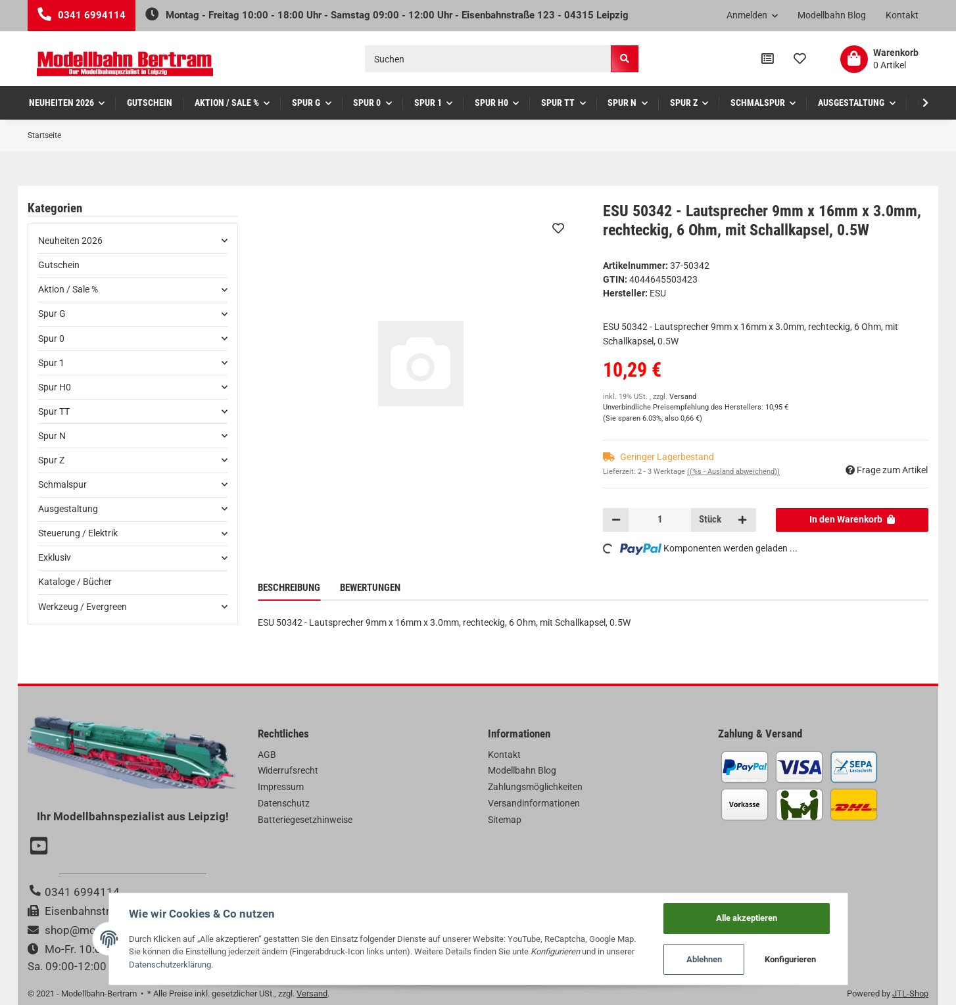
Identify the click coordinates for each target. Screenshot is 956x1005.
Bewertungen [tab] (370, 588)
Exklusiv (54, 557)
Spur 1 (51, 363)
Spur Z (51, 460)
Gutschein (59, 265)
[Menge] (660, 520)
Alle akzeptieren (746, 918)
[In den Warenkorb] (852, 520)
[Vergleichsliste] (768, 59)
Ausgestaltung (68, 508)
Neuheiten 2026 (70, 240)
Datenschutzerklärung (170, 965)
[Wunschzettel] (800, 59)
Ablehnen (704, 959)
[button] (752, 15)
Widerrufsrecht (288, 770)
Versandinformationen (534, 803)
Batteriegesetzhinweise (305, 819)
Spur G (52, 313)
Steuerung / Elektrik (78, 533)
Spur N (52, 436)
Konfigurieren (790, 959)
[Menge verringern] (616, 520)
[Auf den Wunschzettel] (558, 228)
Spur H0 (54, 387)
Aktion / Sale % (68, 289)
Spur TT (54, 411)
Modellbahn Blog (832, 15)
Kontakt (902, 15)
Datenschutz (284, 803)
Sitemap (504, 819)
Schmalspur (62, 484)
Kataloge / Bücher (75, 581)
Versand (682, 396)
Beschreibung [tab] (289, 588)
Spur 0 (51, 338)
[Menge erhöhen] (742, 520)
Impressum (281, 787)
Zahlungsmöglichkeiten (535, 787)
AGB (267, 754)
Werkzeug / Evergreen (82, 606)
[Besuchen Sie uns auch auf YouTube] (41, 847)
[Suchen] (488, 58)
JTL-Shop (910, 993)
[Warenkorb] (879, 59)
